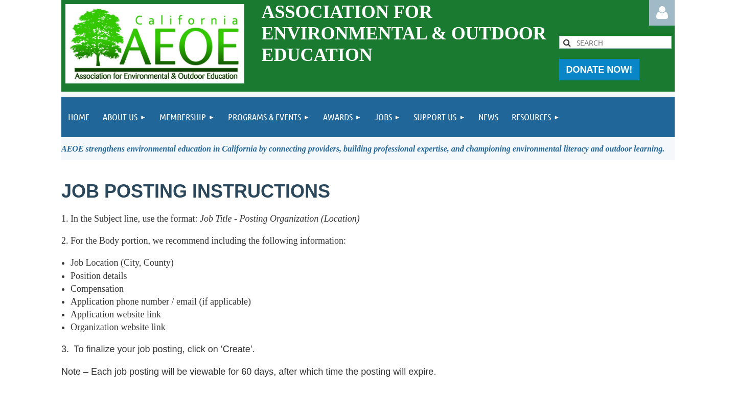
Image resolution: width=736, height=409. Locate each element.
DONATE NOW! (599, 69)
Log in (662, 13)
